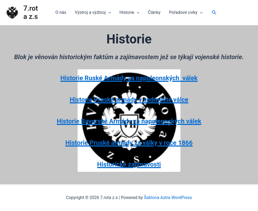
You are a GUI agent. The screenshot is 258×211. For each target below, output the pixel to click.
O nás (61, 12)
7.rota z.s (30, 12)
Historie (129, 12)
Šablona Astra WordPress (168, 197)
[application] (108, 12)
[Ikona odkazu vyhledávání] (214, 12)
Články (154, 12)
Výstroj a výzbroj (93, 12)
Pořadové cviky (185, 12)
